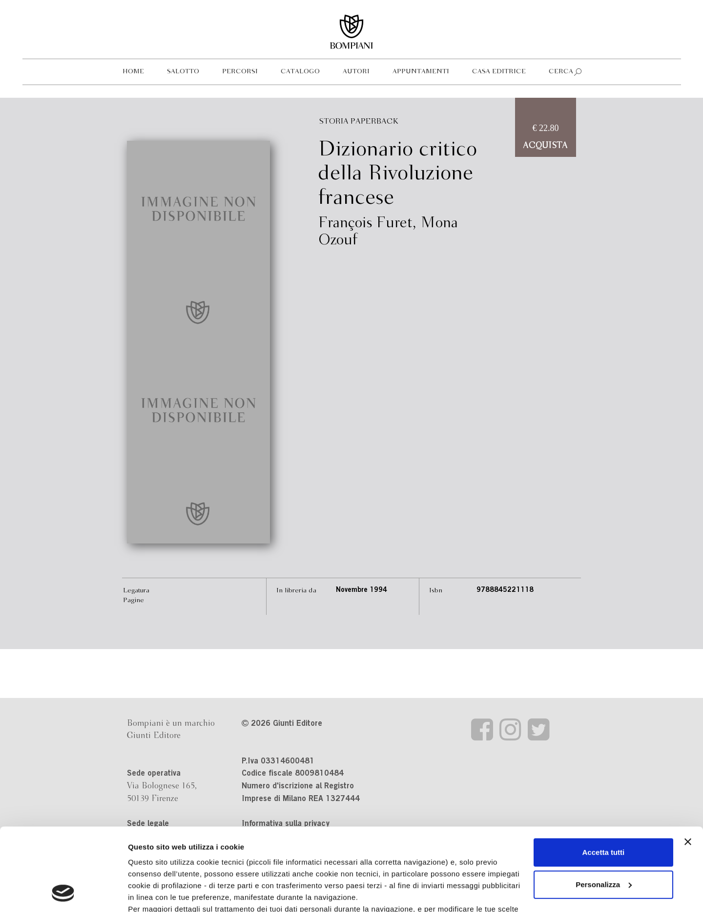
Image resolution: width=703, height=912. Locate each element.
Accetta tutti (603, 775)
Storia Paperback (358, 121)
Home (133, 71)
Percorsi (240, 71)
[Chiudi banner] (687, 764)
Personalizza (604, 807)
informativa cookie (350, 843)
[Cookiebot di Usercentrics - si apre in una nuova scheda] (63, 893)
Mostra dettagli (154, 893)
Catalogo (300, 71)
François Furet (365, 223)
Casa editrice (499, 71)
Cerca (561, 71)
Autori (356, 71)
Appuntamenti (421, 71)
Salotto (183, 71)
